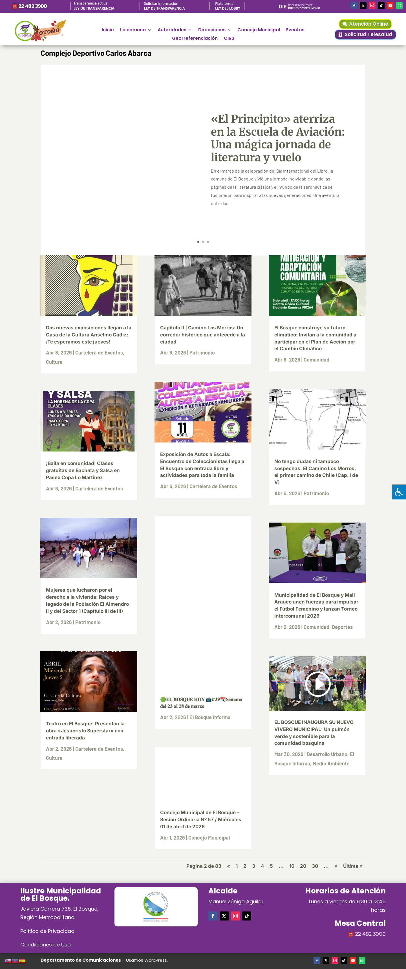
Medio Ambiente (331, 763)
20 (303, 866)
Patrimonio (88, 622)
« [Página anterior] (228, 866)
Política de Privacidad (47, 931)
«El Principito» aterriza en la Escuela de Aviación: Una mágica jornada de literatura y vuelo (278, 138)
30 (315, 866)
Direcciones (212, 30)
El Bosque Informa (210, 717)
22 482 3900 (370, 934)
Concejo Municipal (258, 30)
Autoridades (172, 30)
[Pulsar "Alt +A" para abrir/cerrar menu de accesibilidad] (399, 491)
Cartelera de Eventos (99, 352)
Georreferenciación (195, 38)
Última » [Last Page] (353, 866)
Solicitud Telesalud (368, 34)
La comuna (133, 30)
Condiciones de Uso (45, 944)
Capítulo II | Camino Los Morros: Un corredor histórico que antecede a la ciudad (202, 335)
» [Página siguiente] (335, 866)
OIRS (229, 38)
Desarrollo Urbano (327, 754)
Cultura (54, 362)
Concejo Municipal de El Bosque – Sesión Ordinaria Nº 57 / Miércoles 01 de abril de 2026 (200, 819)
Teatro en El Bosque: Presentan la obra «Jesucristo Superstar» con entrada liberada (85, 731)
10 (291, 866)
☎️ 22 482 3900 (29, 6)
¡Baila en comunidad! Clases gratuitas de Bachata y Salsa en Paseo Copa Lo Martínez (83, 470)
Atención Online (368, 24)
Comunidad (316, 359)
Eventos (295, 30)
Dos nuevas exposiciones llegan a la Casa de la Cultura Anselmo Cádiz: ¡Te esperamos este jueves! (88, 335)
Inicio (108, 30)
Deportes (342, 627)
